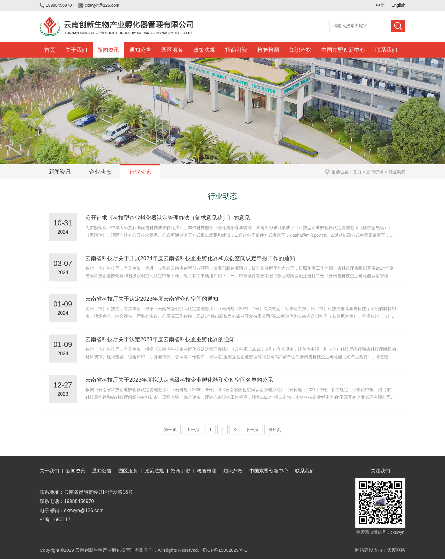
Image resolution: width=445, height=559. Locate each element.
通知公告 (140, 50)
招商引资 (236, 50)
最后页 (274, 429)
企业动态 (100, 172)
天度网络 (396, 550)
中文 (380, 5)
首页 (49, 50)
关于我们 (76, 50)
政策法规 (204, 50)
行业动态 (140, 172)
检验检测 (268, 50)
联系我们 (386, 50)
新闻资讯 (108, 50)
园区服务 (172, 50)
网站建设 (364, 550)
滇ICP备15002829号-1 (224, 550)
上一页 (193, 429)
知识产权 (300, 50)
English (398, 5)
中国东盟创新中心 (343, 50)
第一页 (170, 429)
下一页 (252, 429)
